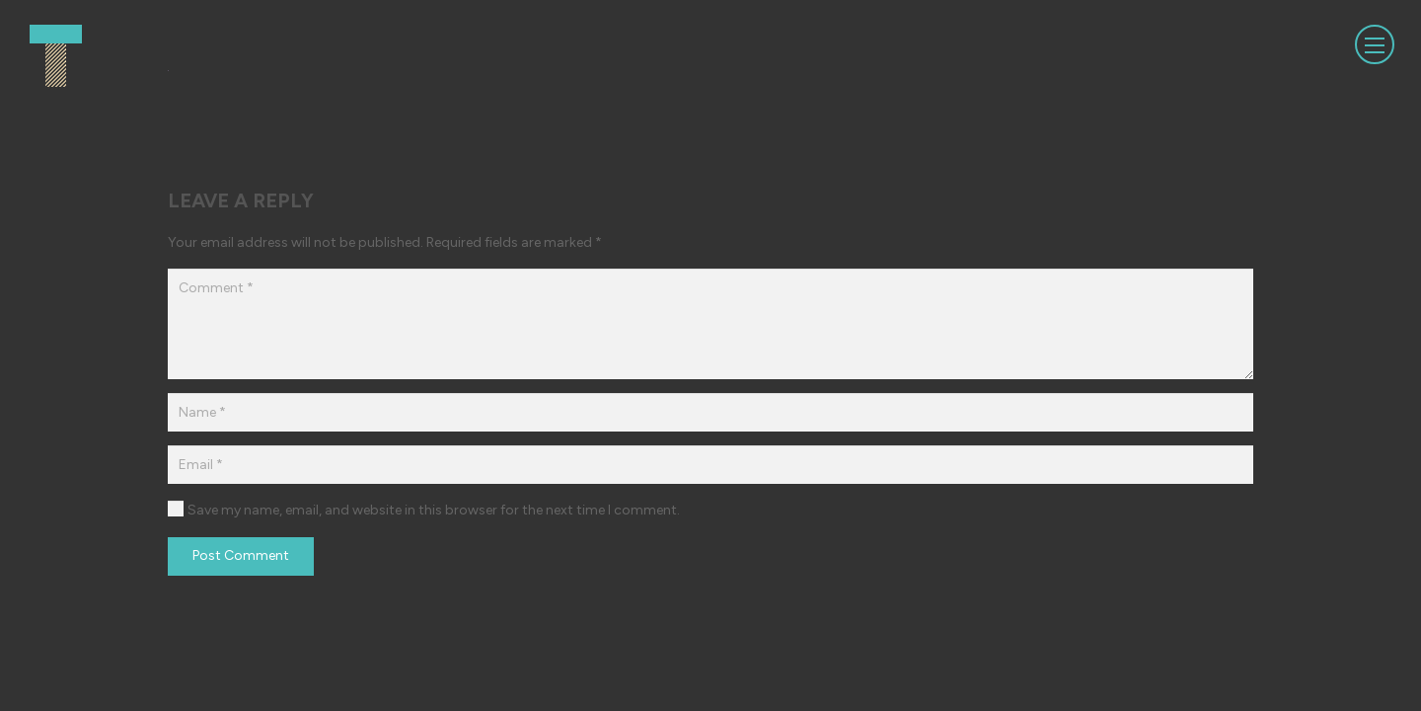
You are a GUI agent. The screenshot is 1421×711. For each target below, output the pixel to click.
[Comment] (710, 324)
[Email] (710, 464)
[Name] (710, 412)
